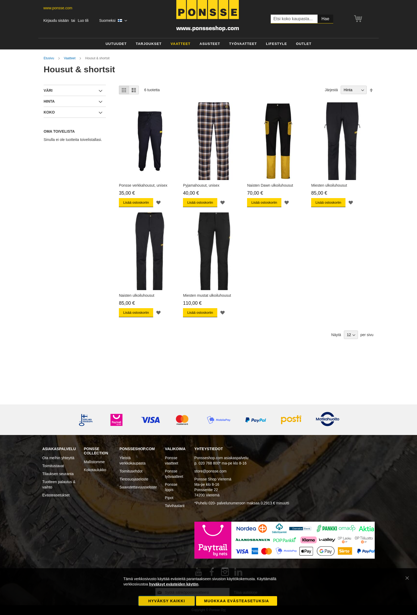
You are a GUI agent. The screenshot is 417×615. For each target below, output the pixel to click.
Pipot (169, 498)
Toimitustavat (53, 466)
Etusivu (49, 58)
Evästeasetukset (56, 495)
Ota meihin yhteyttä (58, 458)
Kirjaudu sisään (56, 20)
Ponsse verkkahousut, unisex (143, 185)
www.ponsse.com (57, 8)
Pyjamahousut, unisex (201, 185)
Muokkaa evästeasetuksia (236, 601)
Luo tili (83, 20)
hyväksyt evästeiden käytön (173, 584)
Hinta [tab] (49, 101)
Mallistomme (94, 462)
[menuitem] (116, 44)
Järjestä (331, 90)
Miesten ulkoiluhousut (329, 185)
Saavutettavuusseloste (138, 487)
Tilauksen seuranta (58, 474)
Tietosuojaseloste (133, 479)
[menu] (208, 44)
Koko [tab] (49, 112)
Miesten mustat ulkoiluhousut (207, 295)
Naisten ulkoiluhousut (136, 295)
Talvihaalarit (175, 506)
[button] (113, 21)
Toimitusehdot (130, 471)
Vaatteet (70, 58)
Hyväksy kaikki (166, 601)
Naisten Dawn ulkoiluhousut (270, 185)
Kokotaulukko (95, 470)
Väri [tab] (48, 90)
